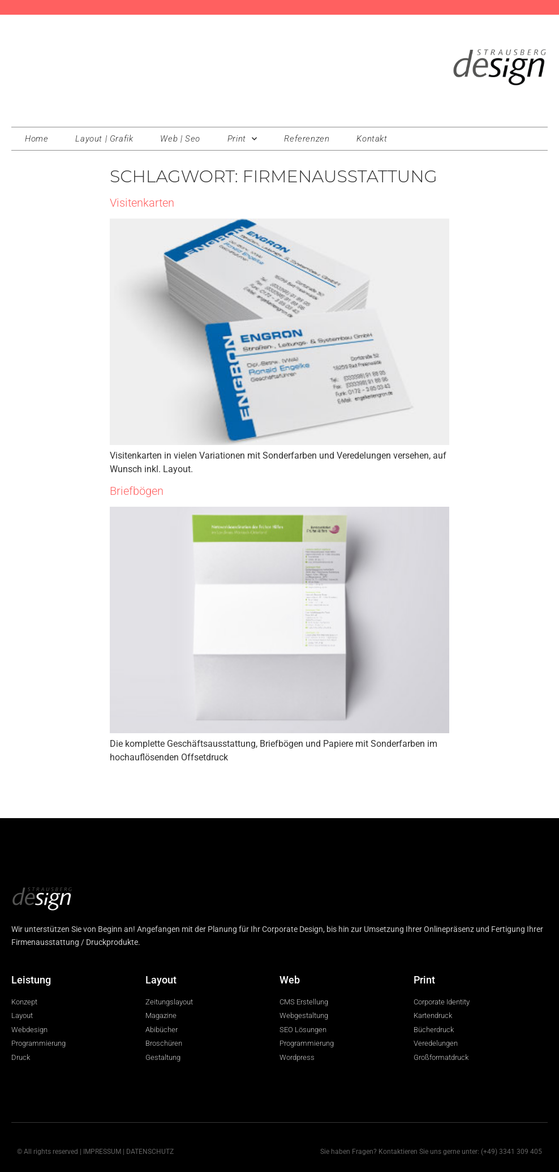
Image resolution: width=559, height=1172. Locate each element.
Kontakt (371, 139)
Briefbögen (137, 491)
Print (242, 139)
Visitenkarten (142, 202)
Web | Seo (180, 139)
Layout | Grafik (104, 139)
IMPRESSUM (102, 1152)
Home (36, 139)
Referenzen (306, 139)
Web (290, 980)
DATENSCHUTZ (150, 1152)
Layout (161, 980)
